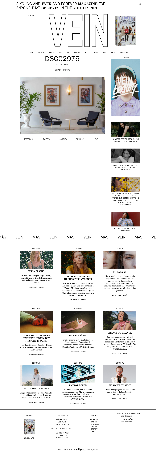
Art (68, 53)
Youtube (94, 427)
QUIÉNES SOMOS (61, 420)
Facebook (94, 420)
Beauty (52, 53)
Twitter (94, 422)
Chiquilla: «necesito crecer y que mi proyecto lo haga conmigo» (125, 168)
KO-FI (94, 432)
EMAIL (97, 139)
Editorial (41, 53)
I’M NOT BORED (78, 386)
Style (31, 53)
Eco (60, 53)
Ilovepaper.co (62, 438)
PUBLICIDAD (61, 422)
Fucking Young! (62, 433)
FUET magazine (62, 435)
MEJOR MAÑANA (78, 336)
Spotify (94, 429)
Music (96, 53)
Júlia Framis (36, 271)
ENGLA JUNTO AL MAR (36, 389)
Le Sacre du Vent (120, 386)
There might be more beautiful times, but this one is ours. (36, 338)
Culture (77, 53)
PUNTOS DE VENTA (62, 424)
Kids (104, 53)
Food (87, 53)
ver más (41, 287)
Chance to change (120, 333)
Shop (113, 53)
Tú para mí (120, 272)
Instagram (124, 53)
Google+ (4, 454)
